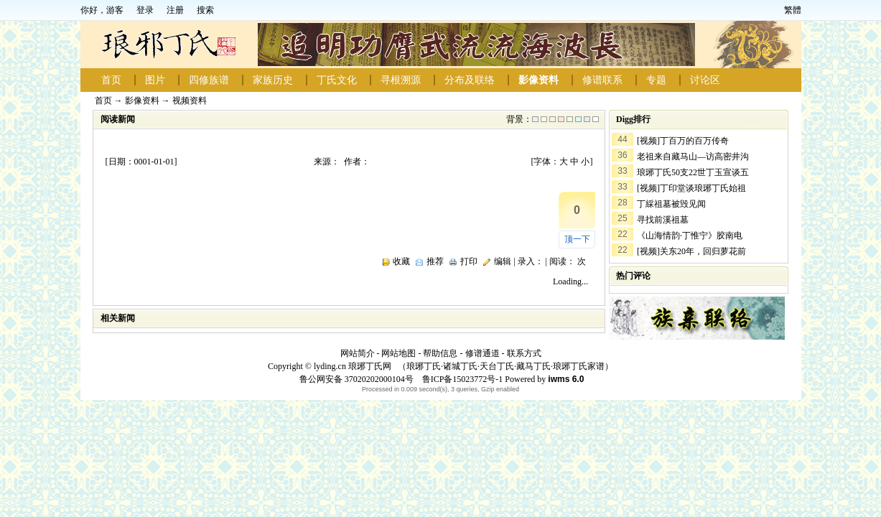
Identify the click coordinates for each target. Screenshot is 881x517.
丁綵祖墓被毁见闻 (671, 204)
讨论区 (705, 80)
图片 (155, 80)
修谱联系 (602, 80)
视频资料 (189, 101)
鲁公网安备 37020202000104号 (356, 379)
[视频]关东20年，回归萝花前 (691, 251)
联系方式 (524, 353)
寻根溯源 (401, 80)
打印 (468, 261)
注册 (175, 10)
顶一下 (577, 239)
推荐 (435, 261)
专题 (656, 80)
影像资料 (538, 80)
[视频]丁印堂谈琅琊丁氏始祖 (691, 188)
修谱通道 (482, 353)
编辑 (502, 261)
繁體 (792, 10)
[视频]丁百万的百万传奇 (683, 141)
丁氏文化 (337, 80)
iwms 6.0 (566, 379)
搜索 (205, 10)
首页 (111, 80)
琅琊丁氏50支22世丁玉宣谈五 (693, 172)
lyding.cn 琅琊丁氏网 (352, 366)
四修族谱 (209, 80)
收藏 (401, 261)
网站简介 (357, 353)
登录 (145, 10)
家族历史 (273, 80)
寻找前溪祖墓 (663, 220)
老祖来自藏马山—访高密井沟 (693, 157)
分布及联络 (469, 80)
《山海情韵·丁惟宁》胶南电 (689, 235)
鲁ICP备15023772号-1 (461, 379)
